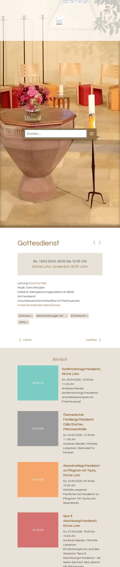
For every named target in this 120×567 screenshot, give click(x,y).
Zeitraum (24, 315)
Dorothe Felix (38, 283)
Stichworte (78, 315)
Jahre (22, 322)
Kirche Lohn (60, 266)
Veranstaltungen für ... (50, 315)
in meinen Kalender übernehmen (39, 305)
